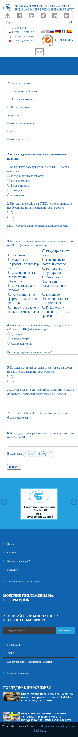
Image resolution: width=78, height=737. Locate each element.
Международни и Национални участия (27, 661)
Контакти (10, 569)
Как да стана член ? (16, 561)
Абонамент (65, 630)
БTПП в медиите (18, 107)
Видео (11, 131)
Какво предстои (17, 139)
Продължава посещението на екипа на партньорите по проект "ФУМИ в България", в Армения (47, 697)
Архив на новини (22, 99)
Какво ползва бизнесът (22, 123)
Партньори (11, 644)
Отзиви (9, 552)
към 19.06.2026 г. (21, 28)
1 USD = (21, 32)
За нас (8, 543)
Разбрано (39, 730)
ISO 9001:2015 (57, 40)
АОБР (8, 653)
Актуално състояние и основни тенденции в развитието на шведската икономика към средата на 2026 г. (37, 718)
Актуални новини (19, 83)
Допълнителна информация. (58, 726)
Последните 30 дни (24, 91)
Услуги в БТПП (17, 115)
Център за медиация (17, 673)
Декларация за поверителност (22, 580)
